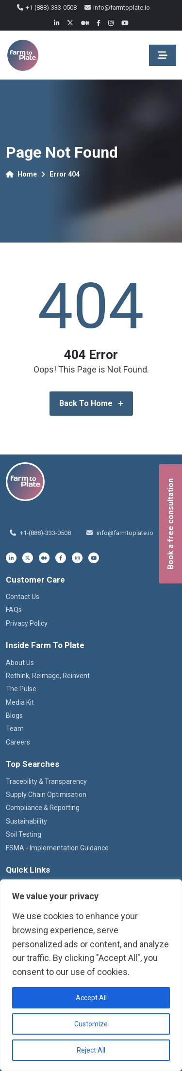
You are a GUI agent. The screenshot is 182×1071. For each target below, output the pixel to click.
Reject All (91, 1050)
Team (15, 728)
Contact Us (22, 596)
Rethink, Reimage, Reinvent (48, 676)
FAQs (14, 610)
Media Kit (20, 702)
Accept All (91, 998)
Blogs (14, 715)
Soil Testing (23, 834)
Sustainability (26, 821)
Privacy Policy (27, 623)
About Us (20, 662)
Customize (91, 1024)
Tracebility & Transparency (46, 781)
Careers (18, 742)
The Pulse (21, 689)
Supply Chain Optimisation (46, 794)
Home (21, 174)
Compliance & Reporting (43, 807)
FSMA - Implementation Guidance (57, 848)
